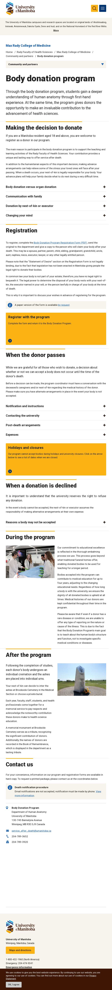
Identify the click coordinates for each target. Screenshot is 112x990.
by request (64, 304)
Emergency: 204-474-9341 (19, 963)
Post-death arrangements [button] (23, 425)
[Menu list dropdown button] (102, 64)
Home (9, 52)
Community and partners (19, 56)
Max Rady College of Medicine (28, 45)
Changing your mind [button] (19, 215)
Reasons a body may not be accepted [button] (31, 522)
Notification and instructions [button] (25, 406)
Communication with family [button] (24, 196)
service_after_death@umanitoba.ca (31, 830)
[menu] (102, 8)
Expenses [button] (12, 434)
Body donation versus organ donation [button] (31, 187)
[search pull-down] (94, 8)
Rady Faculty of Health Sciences (35, 52)
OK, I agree (13, 984)
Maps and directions (20, 950)
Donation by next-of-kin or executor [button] (29, 206)
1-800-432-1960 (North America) (22, 959)
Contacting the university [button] (22, 415)
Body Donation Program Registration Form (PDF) (60, 242)
